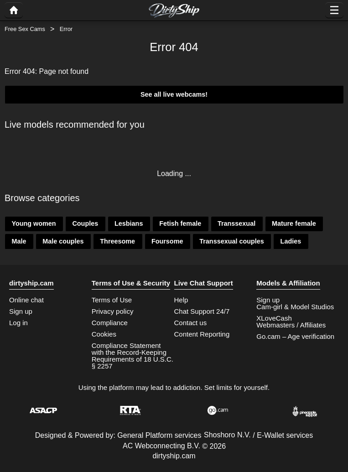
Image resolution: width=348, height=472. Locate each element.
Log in (18, 323)
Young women (33, 223)
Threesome (117, 241)
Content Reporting (202, 334)
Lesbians (128, 223)
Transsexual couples (231, 241)
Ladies (290, 241)
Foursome (167, 241)
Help (181, 300)
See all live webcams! (174, 94)
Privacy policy (113, 311)
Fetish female (180, 223)
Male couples (62, 241)
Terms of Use (112, 300)
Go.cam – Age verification (295, 336)
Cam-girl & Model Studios (295, 307)
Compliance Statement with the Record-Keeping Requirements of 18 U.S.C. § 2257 (132, 356)
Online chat (26, 300)
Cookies (104, 334)
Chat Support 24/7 (202, 311)
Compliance (110, 323)
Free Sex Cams (25, 29)
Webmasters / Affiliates (291, 325)
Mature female (294, 223)
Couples (85, 223)
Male (18, 241)
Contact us (190, 323)
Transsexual (236, 223)
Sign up (20, 311)
